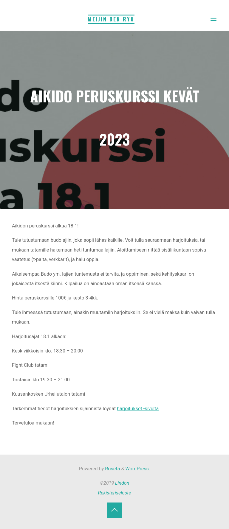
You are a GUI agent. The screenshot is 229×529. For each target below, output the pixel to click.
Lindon (122, 483)
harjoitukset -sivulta (138, 408)
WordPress (137, 469)
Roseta (112, 469)
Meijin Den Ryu (111, 19)
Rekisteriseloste (114, 493)
